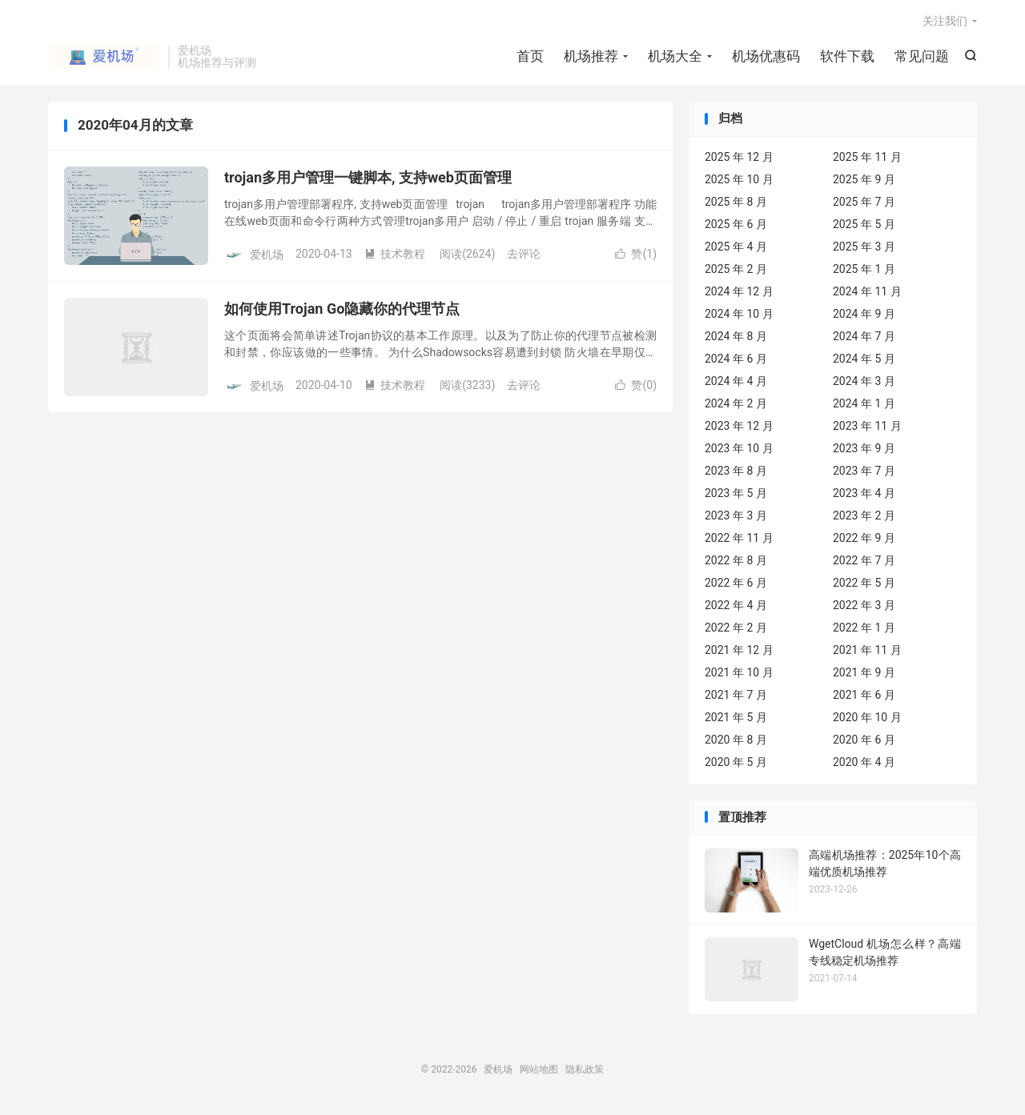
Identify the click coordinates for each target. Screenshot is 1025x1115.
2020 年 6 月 (864, 739)
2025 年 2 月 (736, 269)
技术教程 (394, 253)
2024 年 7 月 (864, 336)
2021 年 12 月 (739, 650)
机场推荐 (591, 56)
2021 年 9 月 (864, 672)
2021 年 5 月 (736, 717)
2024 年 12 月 (739, 291)
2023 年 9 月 (864, 448)
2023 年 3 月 (736, 515)
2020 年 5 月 (736, 762)
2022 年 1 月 (864, 627)
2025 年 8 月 (736, 201)
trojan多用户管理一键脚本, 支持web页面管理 (368, 177)
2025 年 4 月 (736, 246)
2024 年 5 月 (864, 358)
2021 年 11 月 (867, 650)
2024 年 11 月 (867, 291)
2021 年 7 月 (736, 694)
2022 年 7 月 (864, 560)
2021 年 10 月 (739, 672)
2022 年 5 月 (864, 582)
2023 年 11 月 (867, 425)
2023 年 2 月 (864, 515)
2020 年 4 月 (864, 762)
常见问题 (921, 56)
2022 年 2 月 (736, 627)
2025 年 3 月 (864, 246)
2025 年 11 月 (867, 156)
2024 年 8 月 (736, 336)
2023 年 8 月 (736, 470)
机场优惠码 (766, 56)
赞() (636, 253)
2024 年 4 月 (736, 381)
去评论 (524, 253)
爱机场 (104, 57)
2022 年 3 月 (864, 605)
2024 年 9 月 (864, 313)
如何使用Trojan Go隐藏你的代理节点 (342, 308)
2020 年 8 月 (736, 739)
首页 (530, 56)
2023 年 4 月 (864, 493)
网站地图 (539, 1069)
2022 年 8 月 (736, 560)
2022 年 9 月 (864, 537)
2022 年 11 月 (739, 537)
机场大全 (675, 56)
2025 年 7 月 (864, 201)
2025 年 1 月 (864, 269)
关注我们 (944, 20)
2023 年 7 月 (864, 470)
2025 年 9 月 (864, 179)
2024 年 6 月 (736, 358)
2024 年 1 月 (864, 403)
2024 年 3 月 (864, 381)
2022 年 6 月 (736, 582)
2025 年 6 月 (736, 224)
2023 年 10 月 (739, 448)
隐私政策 (584, 1069)
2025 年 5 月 (864, 224)
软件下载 (847, 56)
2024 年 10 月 (739, 313)
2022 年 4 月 (736, 605)
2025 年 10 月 (739, 179)
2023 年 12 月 (739, 425)
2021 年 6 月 (864, 694)
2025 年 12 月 (739, 156)
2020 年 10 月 (867, 717)
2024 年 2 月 (736, 403)
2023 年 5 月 (736, 493)
